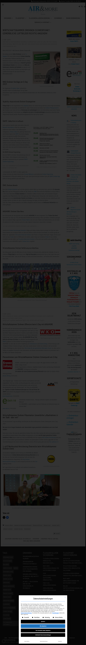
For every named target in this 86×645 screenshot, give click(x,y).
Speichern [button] (43, 621)
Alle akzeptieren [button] (43, 626)
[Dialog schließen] (65, 597)
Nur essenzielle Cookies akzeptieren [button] (43, 630)
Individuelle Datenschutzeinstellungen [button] (43, 635)
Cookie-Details (26, 641)
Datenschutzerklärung (26, 613)
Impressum (60, 641)
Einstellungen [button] (55, 613)
